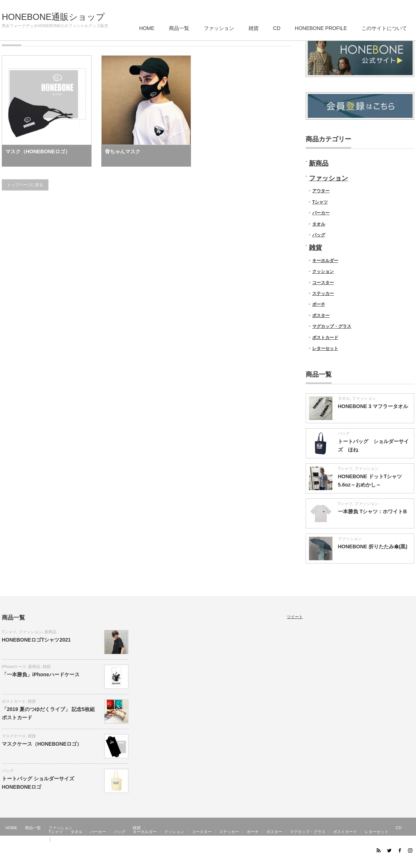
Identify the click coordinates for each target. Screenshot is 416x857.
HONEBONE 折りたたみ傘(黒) (372, 546)
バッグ (318, 234)
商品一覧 (179, 28)
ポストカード (325, 337)
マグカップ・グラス (331, 326)
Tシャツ (320, 202)
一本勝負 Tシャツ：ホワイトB (372, 511)
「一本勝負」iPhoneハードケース (41, 674)
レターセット (325, 348)
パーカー (321, 212)
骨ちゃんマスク (122, 151)
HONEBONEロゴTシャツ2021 (36, 640)
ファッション (219, 28)
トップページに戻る (25, 185)
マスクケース (14, 736)
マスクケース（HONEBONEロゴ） (42, 744)
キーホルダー (325, 260)
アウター (321, 190)
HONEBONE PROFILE (321, 28)
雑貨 (254, 28)
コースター (323, 282)
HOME (146, 28)
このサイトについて (384, 28)
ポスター (321, 315)
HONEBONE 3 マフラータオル (373, 406)
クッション (323, 271)
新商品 (318, 163)
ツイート (295, 616)
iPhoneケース (14, 666)
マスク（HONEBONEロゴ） (37, 151)
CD (276, 28)
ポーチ (318, 304)
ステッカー (323, 293)
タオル (318, 224)
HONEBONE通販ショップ (53, 17)
